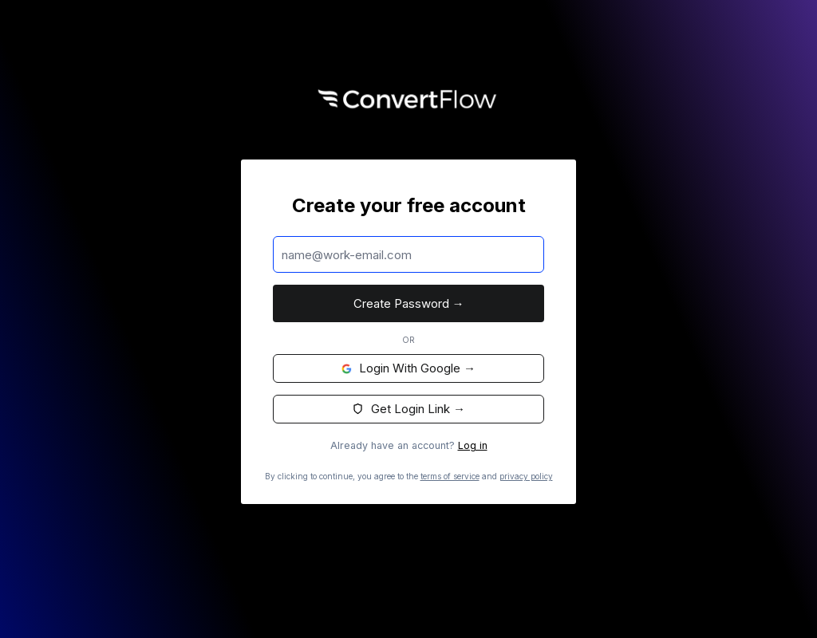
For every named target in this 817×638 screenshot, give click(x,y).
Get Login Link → (408, 408)
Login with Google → (408, 368)
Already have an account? (408, 445)
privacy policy (526, 476)
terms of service (450, 476)
